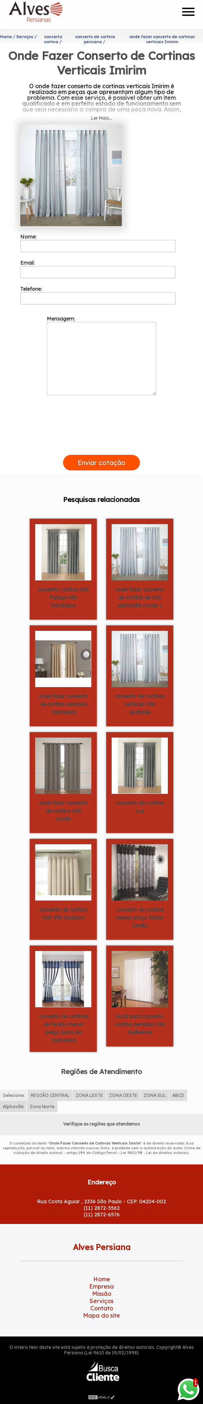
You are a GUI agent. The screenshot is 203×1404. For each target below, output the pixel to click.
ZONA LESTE (89, 1095)
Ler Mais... (101, 118)
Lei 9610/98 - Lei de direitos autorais (155, 1152)
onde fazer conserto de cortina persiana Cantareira (63, 704)
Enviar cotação (101, 462)
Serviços (101, 1301)
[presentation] (101, 446)
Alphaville (13, 1106)
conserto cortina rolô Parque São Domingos (63, 597)
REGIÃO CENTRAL (50, 1095)
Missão (101, 1293)
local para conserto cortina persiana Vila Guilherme (140, 1024)
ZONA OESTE (123, 1095)
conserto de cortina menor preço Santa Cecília (139, 917)
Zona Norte (42, 1106)
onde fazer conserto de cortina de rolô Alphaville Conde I (139, 597)
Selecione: (14, 1095)
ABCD (178, 1095)
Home (101, 1279)
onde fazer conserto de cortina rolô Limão (63, 811)
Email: (97, 269)
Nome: (97, 242)
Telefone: (97, 295)
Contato (101, 1308)
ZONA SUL (155, 1095)
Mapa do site (101, 1315)
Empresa (101, 1286)
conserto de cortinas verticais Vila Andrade (140, 704)
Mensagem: (101, 355)
